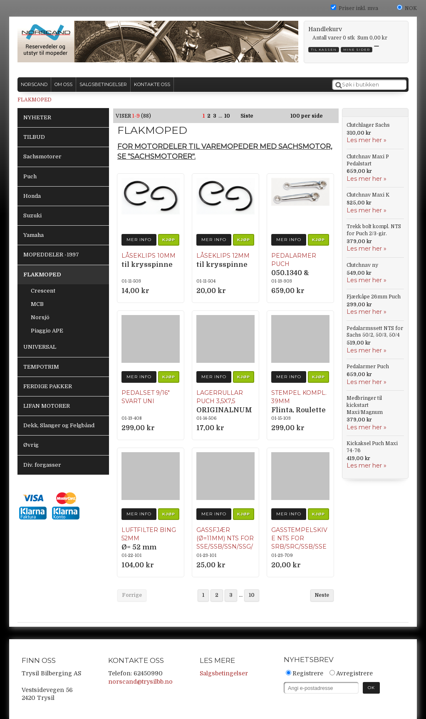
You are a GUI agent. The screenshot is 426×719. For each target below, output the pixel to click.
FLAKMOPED (34, 100)
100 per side (306, 116)
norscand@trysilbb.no (140, 681)
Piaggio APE (47, 330)
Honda (32, 196)
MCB (37, 304)
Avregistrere (354, 673)
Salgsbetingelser (224, 673)
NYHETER (37, 117)
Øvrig (31, 445)
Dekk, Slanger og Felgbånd (58, 425)
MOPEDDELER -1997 (51, 254)
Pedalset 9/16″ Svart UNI (145, 397)
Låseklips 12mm (223, 255)
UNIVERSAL (39, 347)
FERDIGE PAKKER (47, 386)
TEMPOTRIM (41, 367)
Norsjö (40, 317)
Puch (30, 176)
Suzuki (32, 215)
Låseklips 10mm (148, 255)
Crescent (43, 291)
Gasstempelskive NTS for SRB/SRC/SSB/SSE (299, 538)
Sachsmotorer (42, 156)
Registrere (307, 673)
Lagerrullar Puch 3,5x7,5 (219, 397)
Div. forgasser (42, 465)
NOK (411, 8)
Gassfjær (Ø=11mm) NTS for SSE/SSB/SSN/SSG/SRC (225, 542)
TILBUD (34, 137)
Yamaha (33, 235)
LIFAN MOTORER (46, 406)
